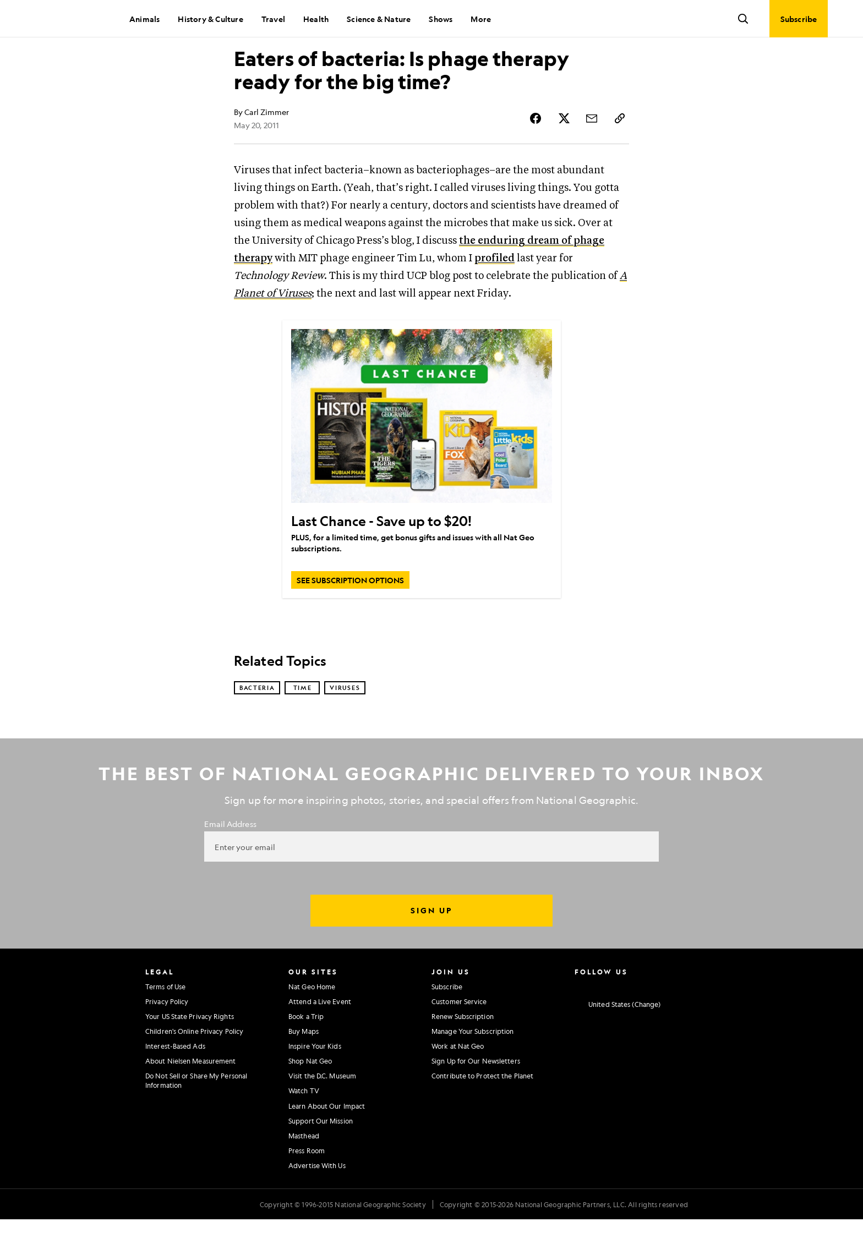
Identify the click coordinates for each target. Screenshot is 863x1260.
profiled (494, 297)
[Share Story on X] (567, 157)
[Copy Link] (620, 157)
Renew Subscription (463, 1057)
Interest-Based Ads (175, 1086)
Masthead (303, 1176)
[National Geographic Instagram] (579, 1025)
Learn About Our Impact (326, 1146)
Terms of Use (165, 1026)
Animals (144, 19)
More (481, 19)
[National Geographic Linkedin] (665, 1025)
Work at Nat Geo (458, 1086)
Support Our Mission (320, 1161)
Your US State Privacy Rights (189, 1057)
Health (316, 19)
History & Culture (210, 19)
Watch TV (303, 1131)
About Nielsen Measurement (190, 1101)
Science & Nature (379, 19)
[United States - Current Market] (617, 1045)
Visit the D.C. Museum (322, 1116)
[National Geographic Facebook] (600, 1025)
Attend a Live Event (319, 1042)
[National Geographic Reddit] (708, 1025)
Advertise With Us (317, 1206)
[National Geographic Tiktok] (686, 1025)
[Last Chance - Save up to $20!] (421, 455)
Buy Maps (303, 1071)
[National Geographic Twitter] (622, 1025)
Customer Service (459, 1042)
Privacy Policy (166, 1042)
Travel (273, 19)
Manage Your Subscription (473, 1071)
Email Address (230, 864)
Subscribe (447, 1026)
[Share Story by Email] (594, 157)
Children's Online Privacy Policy (194, 1071)
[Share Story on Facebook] (541, 157)
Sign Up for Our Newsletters (476, 1101)
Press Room (306, 1191)
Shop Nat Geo (310, 1101)
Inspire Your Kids (314, 1086)
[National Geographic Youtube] (644, 1025)
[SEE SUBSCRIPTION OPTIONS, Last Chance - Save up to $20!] (350, 619)
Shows (440, 19)
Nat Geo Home (311, 1026)
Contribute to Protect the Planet (482, 1116)
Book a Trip (306, 1057)
